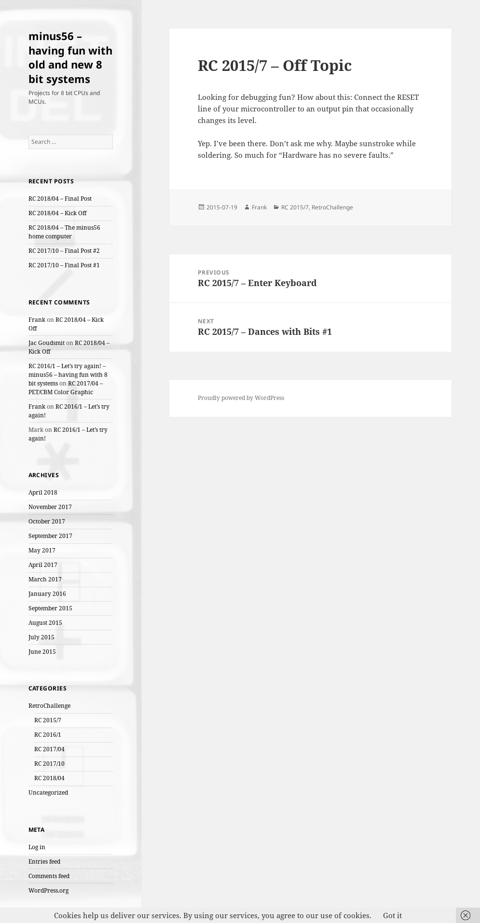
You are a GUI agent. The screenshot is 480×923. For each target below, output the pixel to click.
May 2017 (41, 550)
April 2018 (42, 492)
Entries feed (44, 861)
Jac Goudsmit (46, 343)
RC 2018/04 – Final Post (60, 198)
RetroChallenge (49, 706)
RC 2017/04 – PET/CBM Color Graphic (65, 387)
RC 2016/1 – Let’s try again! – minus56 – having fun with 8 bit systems (68, 374)
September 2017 (50, 536)
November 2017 (50, 507)
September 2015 (50, 608)
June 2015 (42, 651)
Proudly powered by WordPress (241, 398)
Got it (392, 915)
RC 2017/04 (49, 749)
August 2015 (45, 623)
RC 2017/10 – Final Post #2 (64, 251)
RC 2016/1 (47, 734)
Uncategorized (48, 792)
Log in (36, 847)
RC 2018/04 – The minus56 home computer (64, 231)
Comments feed (48, 876)
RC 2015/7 (47, 720)
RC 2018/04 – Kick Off (57, 213)
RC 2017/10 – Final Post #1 (64, 265)
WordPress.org (48, 890)
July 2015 (41, 637)
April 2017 (42, 565)
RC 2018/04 (49, 778)
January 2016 (47, 594)
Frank (36, 320)
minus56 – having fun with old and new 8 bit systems (70, 57)
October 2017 (46, 521)
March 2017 (45, 579)
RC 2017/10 (49, 763)
